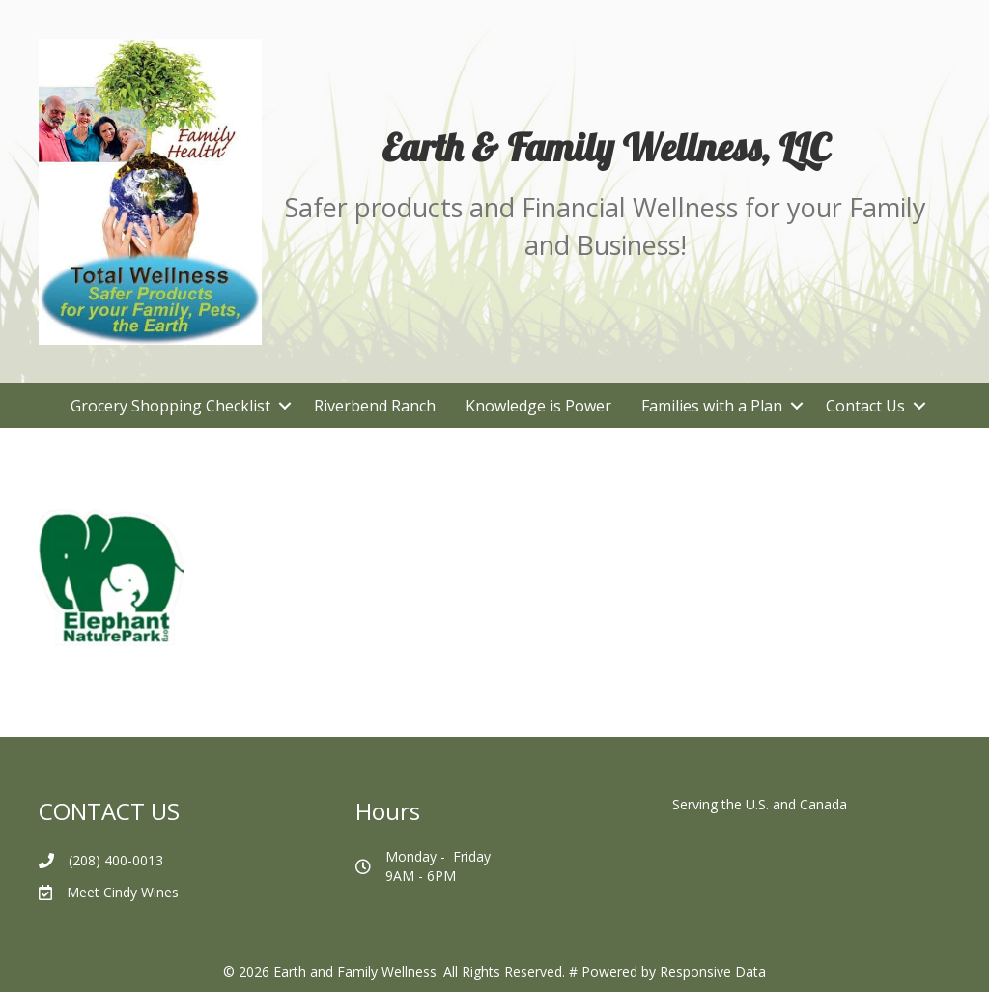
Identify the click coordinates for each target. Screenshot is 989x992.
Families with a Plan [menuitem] (711, 405)
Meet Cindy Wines (123, 892)
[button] (284, 405)
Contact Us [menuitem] (865, 405)
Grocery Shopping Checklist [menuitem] (170, 405)
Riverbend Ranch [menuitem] (375, 405)
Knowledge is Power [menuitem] (538, 405)
